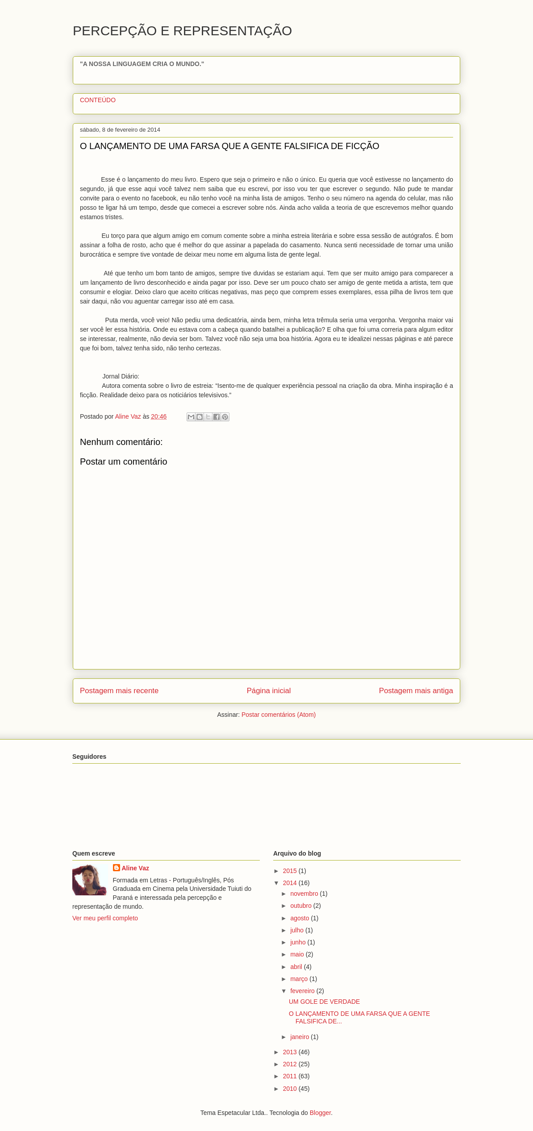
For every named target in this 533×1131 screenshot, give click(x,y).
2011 (291, 1076)
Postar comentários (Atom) (279, 714)
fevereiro (303, 990)
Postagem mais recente (119, 690)
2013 (291, 1052)
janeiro (300, 1036)
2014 (291, 882)
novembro (305, 893)
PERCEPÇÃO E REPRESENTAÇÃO (182, 30)
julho (297, 930)
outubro (301, 905)
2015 (291, 870)
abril (297, 966)
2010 (291, 1088)
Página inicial (269, 690)
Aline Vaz (135, 868)
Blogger (320, 1112)
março (299, 978)
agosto (300, 918)
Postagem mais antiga (416, 690)
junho (298, 942)
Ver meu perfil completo (105, 918)
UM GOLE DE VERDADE (324, 1001)
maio (297, 954)
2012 (291, 1064)
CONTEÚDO (98, 100)
